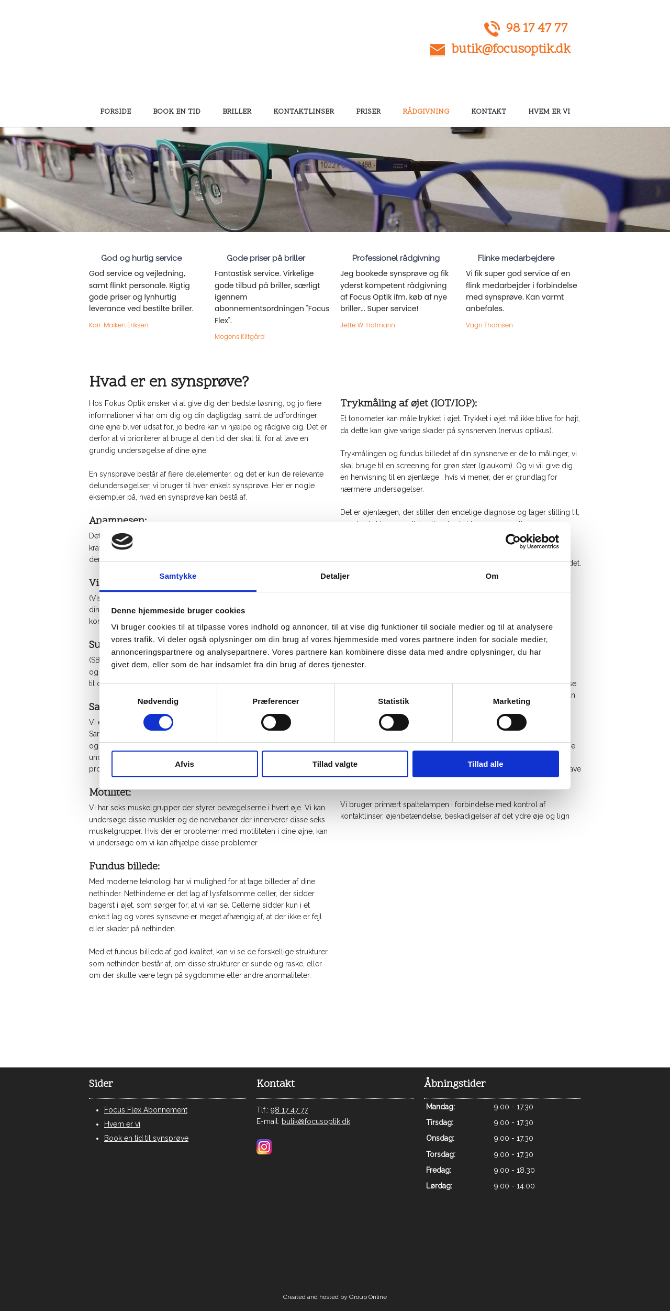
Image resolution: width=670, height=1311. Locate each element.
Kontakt (488, 112)
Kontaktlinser (303, 112)
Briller (236, 112)
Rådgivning (426, 112)
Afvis (184, 763)
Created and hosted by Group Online (335, 1297)
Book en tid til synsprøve (146, 1138)
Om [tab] (491, 575)
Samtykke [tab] (178, 575)
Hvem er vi (549, 112)
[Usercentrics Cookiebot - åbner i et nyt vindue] (513, 541)
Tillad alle (485, 763)
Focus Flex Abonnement (145, 1110)
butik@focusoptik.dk (511, 50)
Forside (115, 112)
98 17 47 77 (536, 29)
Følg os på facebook (512, 1029)
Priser (368, 112)
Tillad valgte (335, 763)
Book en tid (176, 112)
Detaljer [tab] (335, 575)
